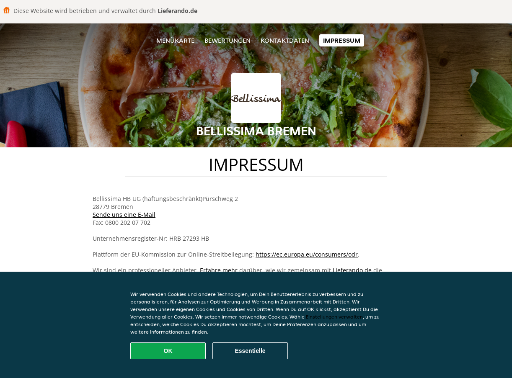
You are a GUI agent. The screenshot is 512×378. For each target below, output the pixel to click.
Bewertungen (227, 40)
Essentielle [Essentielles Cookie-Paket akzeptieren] (250, 350)
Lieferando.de (352, 270)
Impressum (341, 40)
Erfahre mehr (219, 270)
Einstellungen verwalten (334, 317)
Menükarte (175, 40)
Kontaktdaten (285, 40)
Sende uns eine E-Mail (124, 215)
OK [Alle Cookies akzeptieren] (168, 350)
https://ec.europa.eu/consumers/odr (307, 254)
